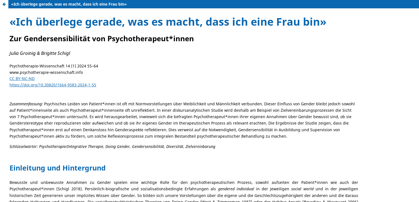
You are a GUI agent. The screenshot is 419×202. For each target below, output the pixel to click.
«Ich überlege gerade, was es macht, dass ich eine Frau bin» (69, 4)
